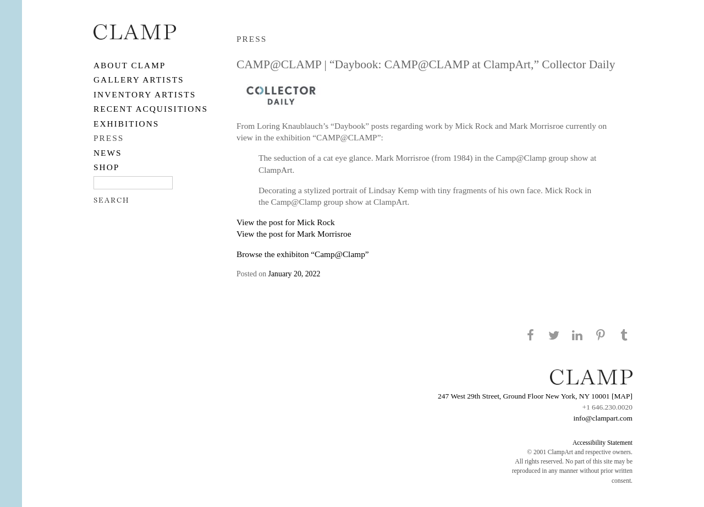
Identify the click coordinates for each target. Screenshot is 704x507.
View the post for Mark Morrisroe (294, 233)
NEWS (108, 152)
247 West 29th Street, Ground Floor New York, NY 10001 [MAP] (535, 396)
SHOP (106, 167)
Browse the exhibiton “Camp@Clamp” (303, 254)
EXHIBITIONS (126, 123)
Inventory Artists (145, 94)
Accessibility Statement (602, 442)
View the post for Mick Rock (286, 222)
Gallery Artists (139, 79)
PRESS (109, 138)
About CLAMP (130, 65)
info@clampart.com (602, 418)
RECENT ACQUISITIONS (151, 108)
